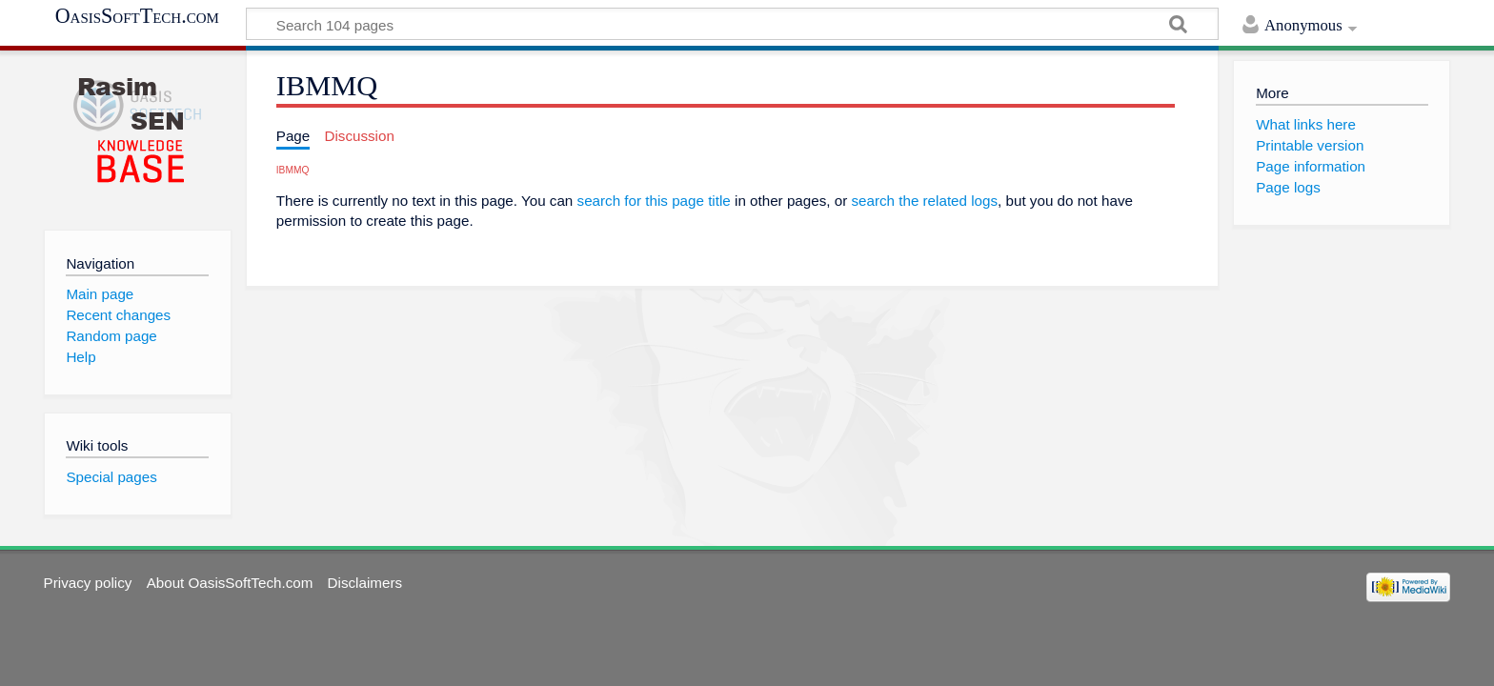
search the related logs (924, 200)
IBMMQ (293, 170)
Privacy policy (88, 583)
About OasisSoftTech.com (230, 583)
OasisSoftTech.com (137, 16)
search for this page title (654, 200)
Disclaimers (365, 583)
